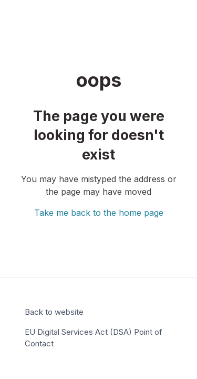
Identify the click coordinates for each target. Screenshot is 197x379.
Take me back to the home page (98, 212)
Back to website (54, 312)
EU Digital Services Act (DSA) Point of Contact (93, 338)
